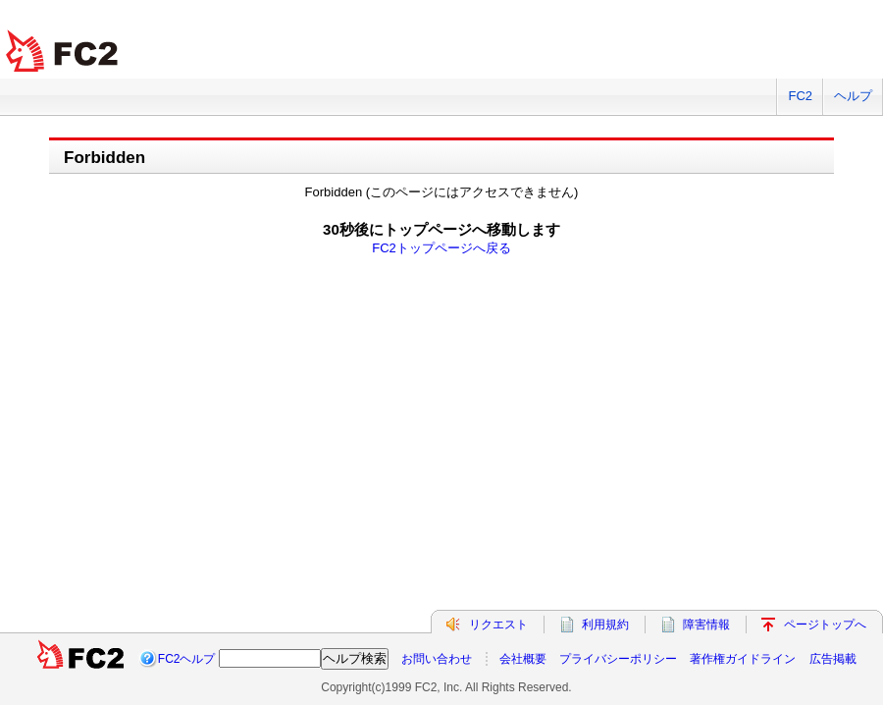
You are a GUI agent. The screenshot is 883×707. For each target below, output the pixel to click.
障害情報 (706, 624)
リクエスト (498, 624)
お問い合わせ (436, 659)
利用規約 (605, 624)
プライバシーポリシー (618, 659)
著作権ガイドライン (743, 659)
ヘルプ (853, 95)
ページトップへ (825, 624)
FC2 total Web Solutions (64, 51)
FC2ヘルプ (187, 659)
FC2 (800, 95)
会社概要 (522, 659)
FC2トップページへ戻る (441, 248)
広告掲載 (833, 659)
